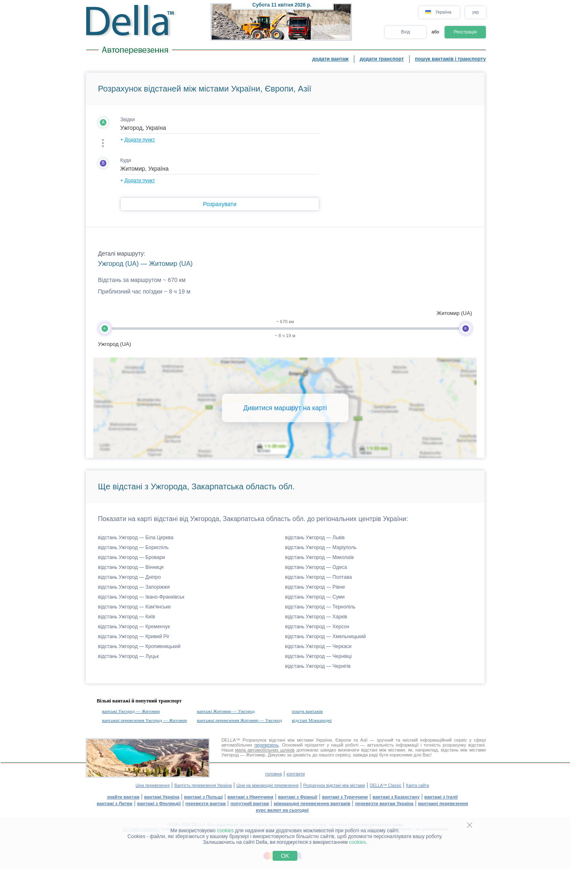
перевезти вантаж (206, 803)
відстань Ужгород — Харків (316, 617)
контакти (296, 773)
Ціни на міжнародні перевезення (267, 785)
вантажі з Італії (441, 796)
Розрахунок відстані (264, 739)
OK (285, 856)
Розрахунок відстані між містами (334, 785)
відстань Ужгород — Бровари (131, 557)
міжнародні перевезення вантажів (312, 803)
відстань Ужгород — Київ (126, 617)
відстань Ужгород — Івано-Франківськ (141, 597)
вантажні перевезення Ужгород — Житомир (144, 720)
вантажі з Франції (297, 796)
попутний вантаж (250, 803)
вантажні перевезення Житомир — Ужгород (239, 720)
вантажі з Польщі (203, 796)
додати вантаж (330, 59)
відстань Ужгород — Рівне (315, 587)
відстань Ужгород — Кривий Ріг (134, 636)
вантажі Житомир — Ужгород (226, 711)
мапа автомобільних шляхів (264, 749)
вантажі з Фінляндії (159, 803)
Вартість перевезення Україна (203, 785)
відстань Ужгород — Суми (315, 597)
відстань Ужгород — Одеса (316, 567)
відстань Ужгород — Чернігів (318, 666)
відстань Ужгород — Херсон (317, 626)
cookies (225, 831)
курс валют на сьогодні (282, 810)
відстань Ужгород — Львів (315, 537)
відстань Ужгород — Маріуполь (320, 547)
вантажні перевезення (443, 803)
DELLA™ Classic (385, 785)
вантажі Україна (161, 796)
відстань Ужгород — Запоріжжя (134, 587)
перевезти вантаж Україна (384, 803)
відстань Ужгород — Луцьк (128, 656)
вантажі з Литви (114, 803)
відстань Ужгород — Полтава (318, 577)
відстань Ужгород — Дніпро (129, 577)
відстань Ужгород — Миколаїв (319, 557)
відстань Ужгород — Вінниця (131, 567)
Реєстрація (465, 31)
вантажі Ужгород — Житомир (131, 711)
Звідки (127, 119)
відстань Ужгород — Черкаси (318, 646)
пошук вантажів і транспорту (450, 59)
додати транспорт (382, 59)
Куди (125, 160)
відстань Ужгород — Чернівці (318, 656)
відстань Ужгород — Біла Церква (136, 537)
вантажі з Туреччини (345, 796)
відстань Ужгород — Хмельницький (325, 636)
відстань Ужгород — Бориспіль (133, 547)
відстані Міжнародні (312, 720)
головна (273, 773)
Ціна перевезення (153, 785)
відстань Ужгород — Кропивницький (139, 646)
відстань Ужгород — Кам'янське (134, 607)
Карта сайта (417, 785)
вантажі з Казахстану (395, 796)
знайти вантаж (123, 796)
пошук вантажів (307, 711)
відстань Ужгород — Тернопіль (320, 607)
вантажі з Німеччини (250, 796)
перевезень (266, 744)
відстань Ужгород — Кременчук (134, 626)
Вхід (405, 31)
